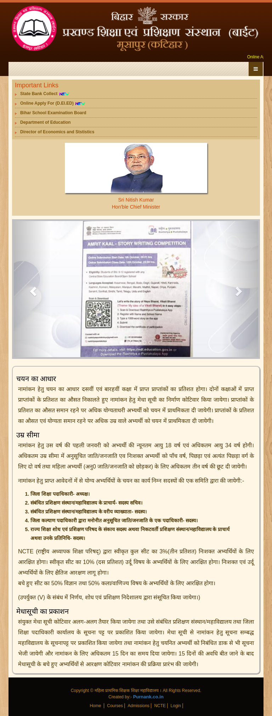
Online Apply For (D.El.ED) (52, 103)
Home (96, 705)
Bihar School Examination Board (53, 112)
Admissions (138, 705)
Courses (115, 705)
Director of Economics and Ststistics (57, 131)
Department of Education (45, 122)
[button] (32, 289)
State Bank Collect (44, 94)
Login (176, 705)
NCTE (160, 705)
